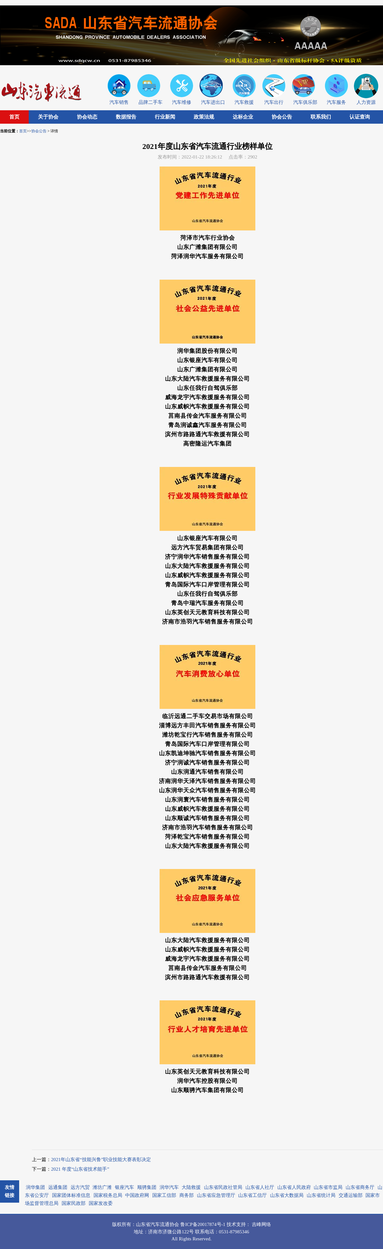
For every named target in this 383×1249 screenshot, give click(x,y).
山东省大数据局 (287, 1195)
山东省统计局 (321, 1195)
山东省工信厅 (252, 1195)
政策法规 (204, 117)
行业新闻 (165, 117)
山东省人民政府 (294, 1187)
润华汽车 (169, 1187)
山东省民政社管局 (223, 1187)
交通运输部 (351, 1195)
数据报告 (126, 117)
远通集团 (57, 1187)
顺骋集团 (146, 1187)
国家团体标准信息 (71, 1195)
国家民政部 (74, 1203)
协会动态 (87, 117)
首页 (14, 117)
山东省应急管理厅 (216, 1195)
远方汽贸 (80, 1187)
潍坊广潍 (102, 1187)
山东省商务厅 (360, 1187)
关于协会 (48, 117)
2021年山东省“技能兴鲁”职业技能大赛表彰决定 (101, 1159)
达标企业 (243, 117)
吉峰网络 (261, 1224)
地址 (138, 1231)
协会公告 (282, 117)
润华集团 (35, 1187)
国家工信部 (164, 1195)
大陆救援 (191, 1187)
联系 (200, 1231)
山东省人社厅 (259, 1187)
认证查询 (359, 117)
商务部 (186, 1195)
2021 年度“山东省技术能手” (80, 1169)
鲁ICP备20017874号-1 (203, 1224)
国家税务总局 (108, 1195)
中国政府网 (137, 1195)
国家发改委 (101, 1203)
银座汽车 (124, 1187)
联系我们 (321, 117)
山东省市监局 (328, 1187)
